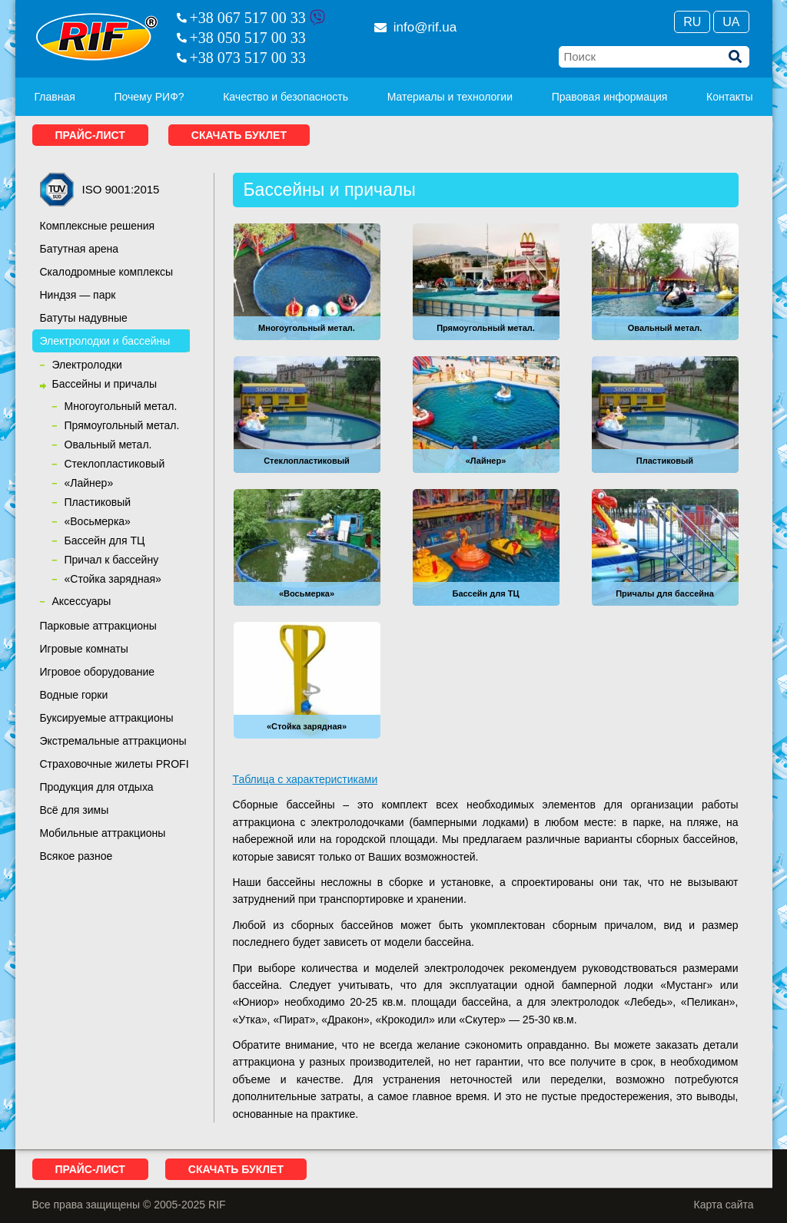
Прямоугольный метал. (122, 425)
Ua (730, 21)
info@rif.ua (415, 27)
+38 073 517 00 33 (248, 57)
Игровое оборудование (97, 672)
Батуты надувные (84, 318)
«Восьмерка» (98, 521)
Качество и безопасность (285, 97)
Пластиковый (98, 502)
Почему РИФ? (149, 97)
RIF (97, 37)
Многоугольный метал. (121, 406)
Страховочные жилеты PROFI (114, 764)
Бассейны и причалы (104, 384)
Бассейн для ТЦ (105, 540)
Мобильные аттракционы (103, 833)
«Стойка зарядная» (113, 579)
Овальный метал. (108, 444)
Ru (692, 21)
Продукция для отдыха (97, 787)
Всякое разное (76, 856)
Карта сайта (724, 1204)
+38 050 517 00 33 (248, 37)
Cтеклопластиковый (115, 464)
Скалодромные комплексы (107, 272)
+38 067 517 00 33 (248, 17)
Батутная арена (79, 249)
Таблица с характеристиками (305, 779)
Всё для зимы (74, 810)
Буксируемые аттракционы (107, 718)
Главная (55, 97)
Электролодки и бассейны (105, 341)
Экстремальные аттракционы (113, 741)
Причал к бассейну (112, 560)
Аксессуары (81, 601)
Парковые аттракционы (98, 626)
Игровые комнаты (84, 649)
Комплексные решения (97, 226)
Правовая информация (610, 97)
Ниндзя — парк (78, 295)
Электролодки (87, 365)
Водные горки (74, 695)
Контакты (729, 97)
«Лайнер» (89, 483)
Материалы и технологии (450, 97)
